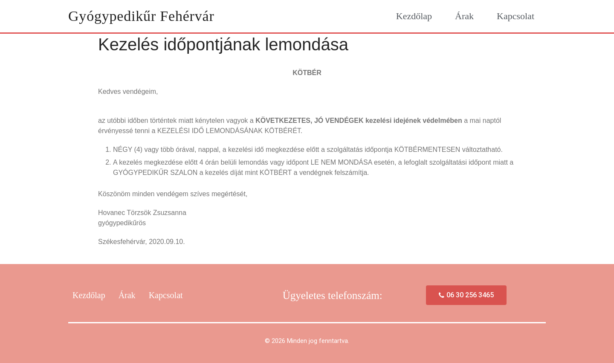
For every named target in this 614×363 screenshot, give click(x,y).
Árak (464, 16)
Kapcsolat (515, 16)
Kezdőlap (414, 16)
